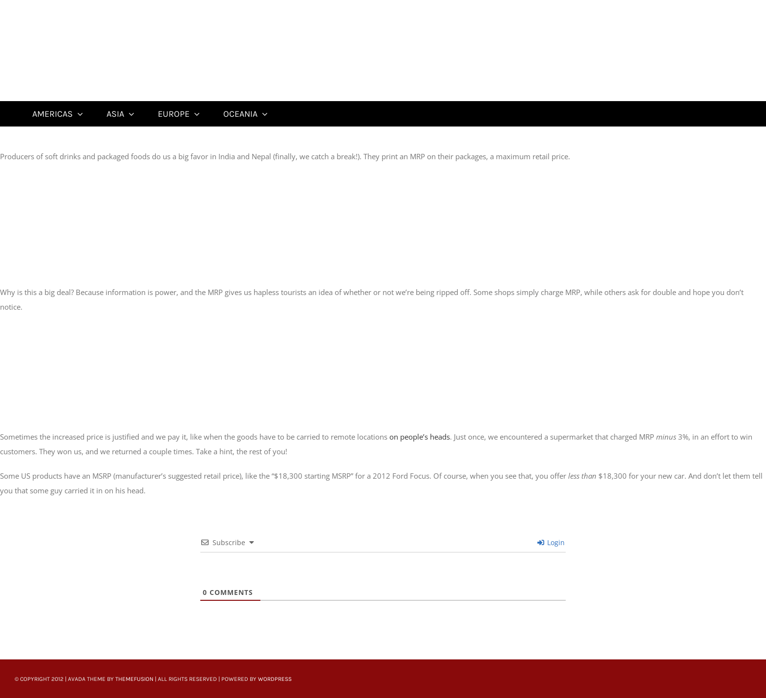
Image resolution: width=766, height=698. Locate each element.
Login (551, 542)
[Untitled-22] (86, 6)
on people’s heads (419, 437)
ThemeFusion (134, 679)
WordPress (275, 679)
